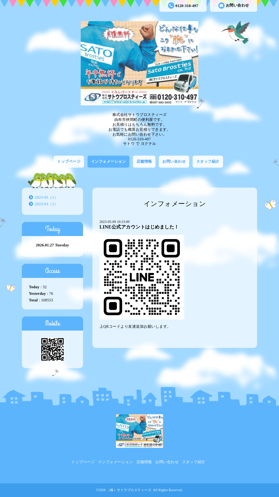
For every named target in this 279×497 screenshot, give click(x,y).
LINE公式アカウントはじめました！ (139, 226)
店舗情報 (144, 161)
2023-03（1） (46, 204)
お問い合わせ (233, 5)
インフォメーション (108, 161)
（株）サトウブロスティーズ (129, 490)
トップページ (68, 161)
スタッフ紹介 (207, 161)
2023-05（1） (46, 197)
